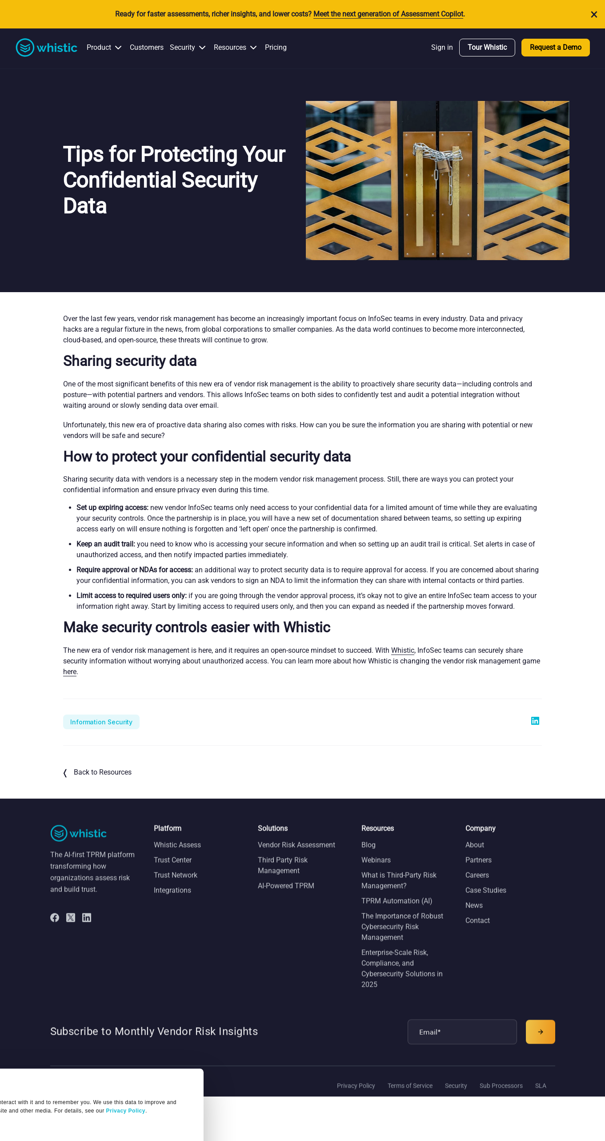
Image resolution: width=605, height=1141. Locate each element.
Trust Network (175, 885)
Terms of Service (410, 1096)
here (69, 671)
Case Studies (485, 900)
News (474, 916)
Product (99, 47)
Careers (477, 885)
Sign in (442, 47)
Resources (230, 47)
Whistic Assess (177, 855)
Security (182, 47)
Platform (167, 839)
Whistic (402, 650)
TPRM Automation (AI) (397, 911)
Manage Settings (41, 1076)
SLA (540, 1096)
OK (83, 1110)
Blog (368, 855)
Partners (478, 870)
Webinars (376, 870)
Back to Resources (97, 773)
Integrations (172, 900)
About (474, 855)
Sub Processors (501, 1096)
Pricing (276, 47)
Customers (147, 47)
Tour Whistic (487, 47)
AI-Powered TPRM (286, 896)
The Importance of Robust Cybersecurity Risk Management (402, 937)
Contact (477, 931)
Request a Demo (555, 47)
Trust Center (173, 870)
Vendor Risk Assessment (296, 855)
